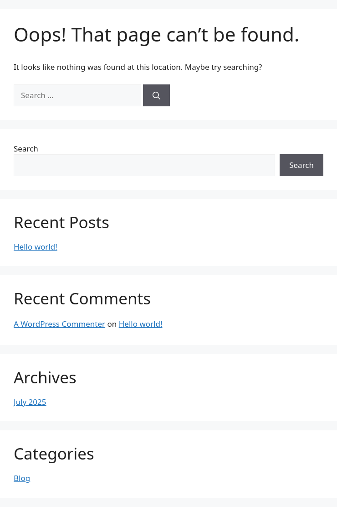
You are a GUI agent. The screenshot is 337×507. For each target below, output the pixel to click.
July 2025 (30, 402)
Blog (22, 478)
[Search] (156, 95)
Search (26, 148)
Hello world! (35, 246)
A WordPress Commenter (59, 324)
